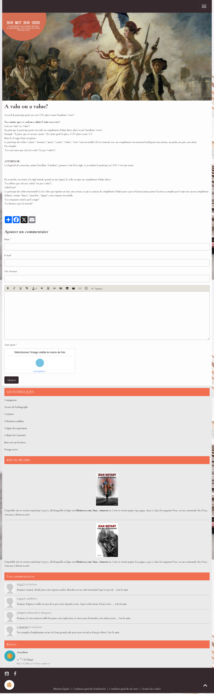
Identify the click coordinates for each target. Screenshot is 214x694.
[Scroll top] (205, 685)
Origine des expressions (15, 428)
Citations (9, 414)
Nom (6, 239)
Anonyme (23, 626)
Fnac (95, 510)
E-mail (7, 255)
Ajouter (11, 380)
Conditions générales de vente (123, 689)
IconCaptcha (38, 371)
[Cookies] (9, 685)
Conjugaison (10, 400)
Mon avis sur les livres (15, 442)
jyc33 (20, 584)
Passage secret (11, 449)
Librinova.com (83, 510)
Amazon (103, 510)
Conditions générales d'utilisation (89, 689)
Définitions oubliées (14, 421)
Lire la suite (122, 589)
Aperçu (96, 288)
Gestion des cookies (151, 689)
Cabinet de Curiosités (15, 435)
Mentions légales (61, 689)
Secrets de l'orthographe (16, 407)
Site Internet (10, 271)
